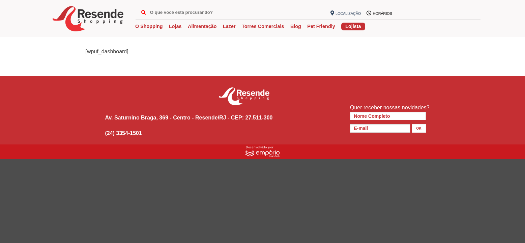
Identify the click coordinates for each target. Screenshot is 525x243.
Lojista (353, 26)
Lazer (229, 26)
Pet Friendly (321, 26)
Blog (295, 26)
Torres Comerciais (263, 26)
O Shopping (149, 26)
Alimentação (202, 26)
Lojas (175, 26)
